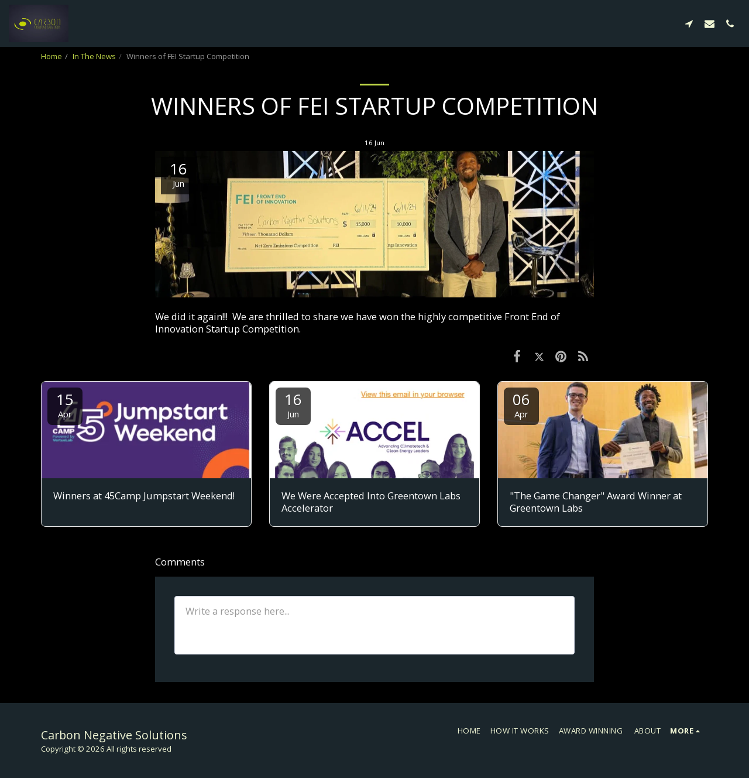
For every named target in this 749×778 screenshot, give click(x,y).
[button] (689, 23)
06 (521, 404)
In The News (94, 56)
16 (293, 404)
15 (65, 404)
